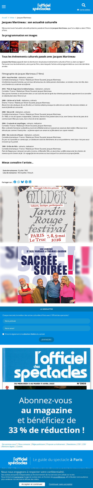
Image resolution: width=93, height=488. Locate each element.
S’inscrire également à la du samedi (25, 334)
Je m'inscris (46, 339)
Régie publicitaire (38, 444)
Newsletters (71, 444)
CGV (79, 444)
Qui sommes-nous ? (9, 444)
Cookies (20, 446)
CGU (84, 444)
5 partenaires (18, 477)
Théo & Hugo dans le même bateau (20, 89)
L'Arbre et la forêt (14, 100)
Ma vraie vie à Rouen (15, 135)
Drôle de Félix (12, 146)
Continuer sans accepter (60, 484)
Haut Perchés (12, 77)
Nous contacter (24, 444)
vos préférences (59, 477)
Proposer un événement (55, 444)
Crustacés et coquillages (16, 123)
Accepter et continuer (32, 484)
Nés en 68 (10, 112)
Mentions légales (8, 446)
